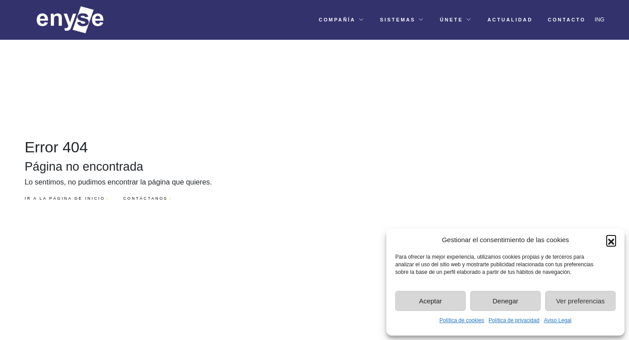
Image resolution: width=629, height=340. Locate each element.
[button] (611, 239)
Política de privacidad (513, 320)
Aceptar (430, 301)
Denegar (505, 301)
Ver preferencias (580, 301)
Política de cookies (461, 320)
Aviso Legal (557, 320)
